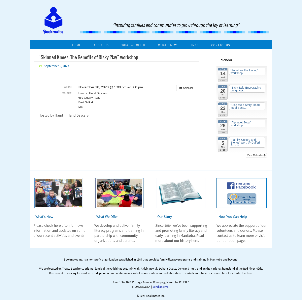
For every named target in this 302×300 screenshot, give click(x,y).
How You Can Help (233, 216)
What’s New (44, 216)
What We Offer (107, 216)
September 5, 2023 (56, 66)
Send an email (161, 287)
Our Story (164, 216)
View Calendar (256, 155)
